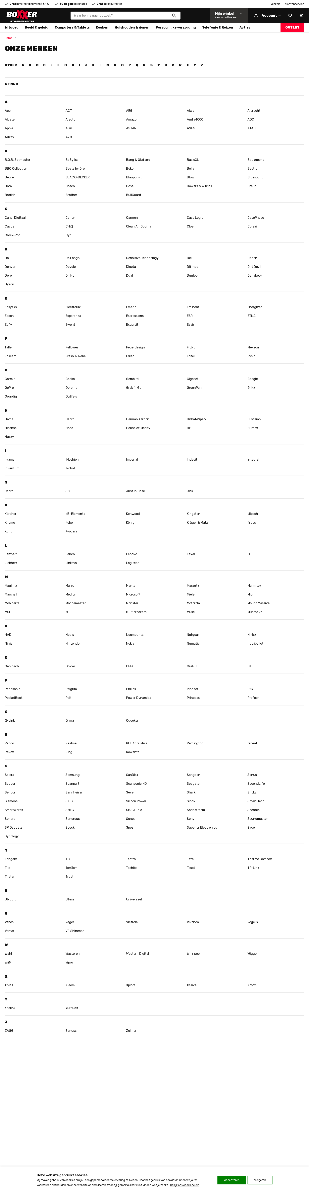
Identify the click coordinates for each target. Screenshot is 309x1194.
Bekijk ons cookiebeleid (184, 1185)
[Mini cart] (301, 15)
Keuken (102, 27)
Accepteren (231, 1180)
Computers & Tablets (72, 27)
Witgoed (12, 27)
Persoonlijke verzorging (176, 27)
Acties (244, 27)
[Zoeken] (174, 16)
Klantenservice (294, 4)
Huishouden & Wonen (132, 27)
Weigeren (260, 1180)
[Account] (267, 15)
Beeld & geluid (36, 27)
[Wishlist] (290, 15)
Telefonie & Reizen (217, 27)
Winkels (275, 4)
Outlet (292, 27)
